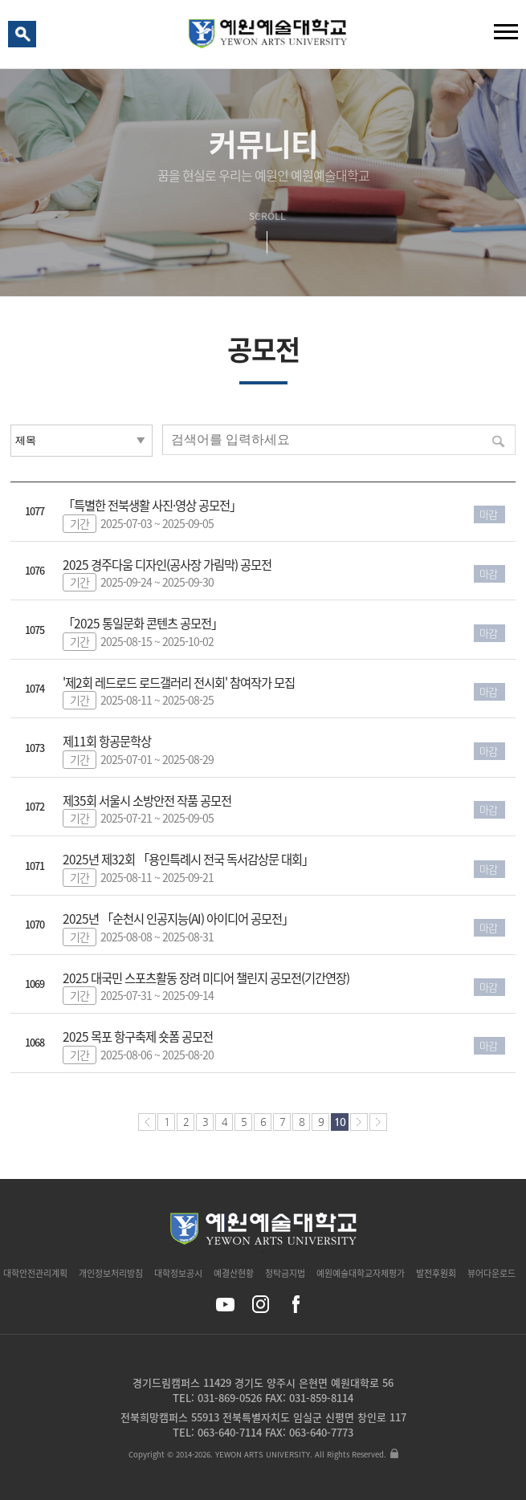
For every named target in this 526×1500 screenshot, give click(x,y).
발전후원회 (436, 1273)
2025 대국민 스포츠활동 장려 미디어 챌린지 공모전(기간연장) (206, 978)
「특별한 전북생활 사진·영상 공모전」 (152, 505)
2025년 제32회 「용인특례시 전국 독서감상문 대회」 (188, 859)
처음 (147, 1122)
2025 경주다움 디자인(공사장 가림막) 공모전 (167, 564)
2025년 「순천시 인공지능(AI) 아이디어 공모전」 (178, 918)
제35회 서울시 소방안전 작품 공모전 (147, 800)
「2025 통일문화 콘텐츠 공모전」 (142, 623)
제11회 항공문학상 (107, 741)
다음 (359, 1122)
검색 (25, 38)
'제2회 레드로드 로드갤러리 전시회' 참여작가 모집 (179, 682)
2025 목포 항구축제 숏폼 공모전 (138, 1036)
